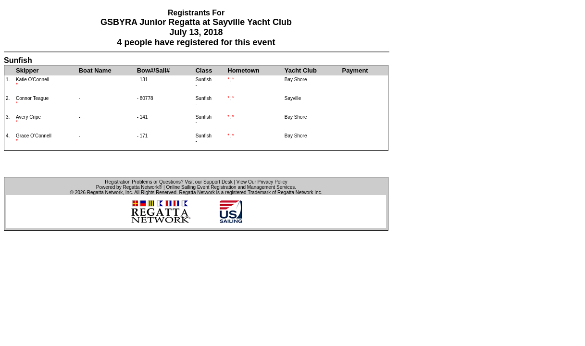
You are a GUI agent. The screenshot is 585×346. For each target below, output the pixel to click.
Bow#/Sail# (153, 70)
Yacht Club (301, 70)
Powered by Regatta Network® (129, 187)
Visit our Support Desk (208, 182)
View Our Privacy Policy (261, 182)
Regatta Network (105, 192)
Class (204, 70)
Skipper (27, 70)
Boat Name (95, 70)
